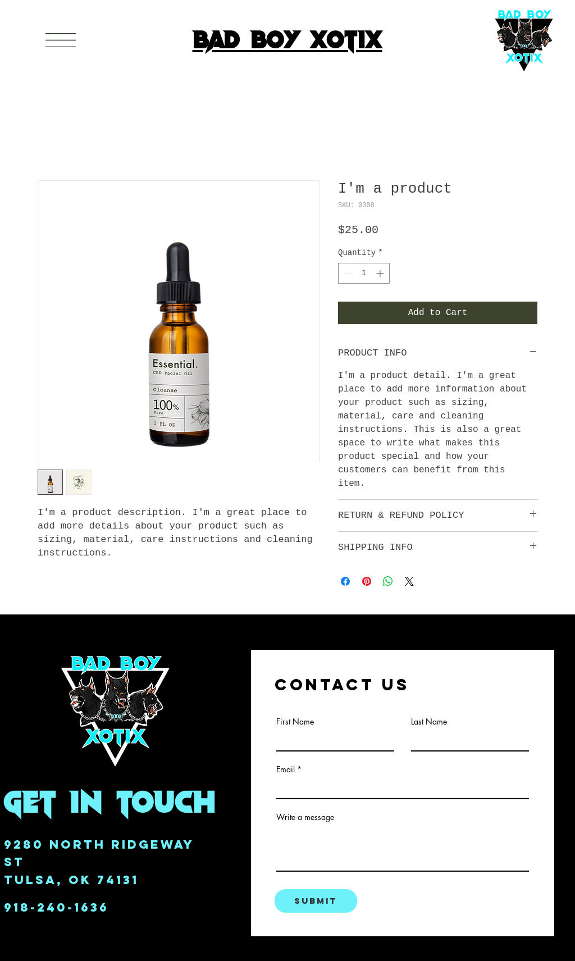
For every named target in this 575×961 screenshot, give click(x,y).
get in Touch (110, 800)
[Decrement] (347, 273)
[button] (60, 40)
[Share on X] (409, 581)
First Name (295, 722)
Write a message (305, 817)
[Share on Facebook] (345, 581)
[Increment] (381, 273)
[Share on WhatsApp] (388, 581)
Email (285, 769)
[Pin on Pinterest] (366, 581)
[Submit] (316, 901)
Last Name (429, 722)
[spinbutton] (364, 273)
